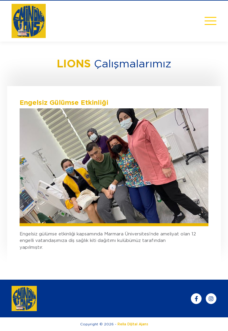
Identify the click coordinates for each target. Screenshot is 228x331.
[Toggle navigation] (210, 21)
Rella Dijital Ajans (133, 324)
